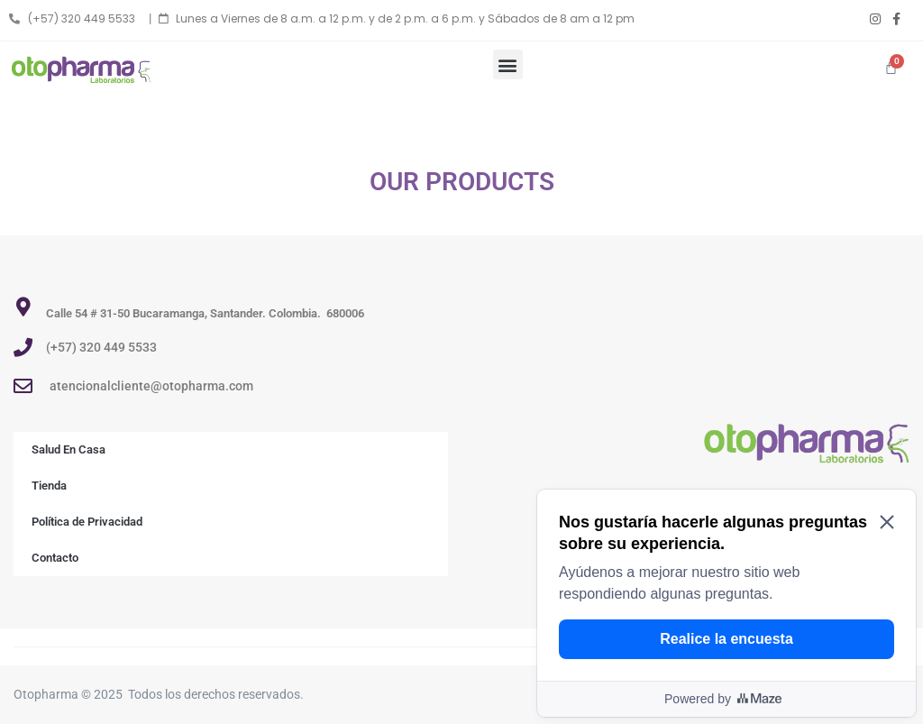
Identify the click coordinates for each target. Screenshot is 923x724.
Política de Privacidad (87, 521)
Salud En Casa (68, 449)
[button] (508, 64)
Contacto (55, 557)
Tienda (49, 485)
